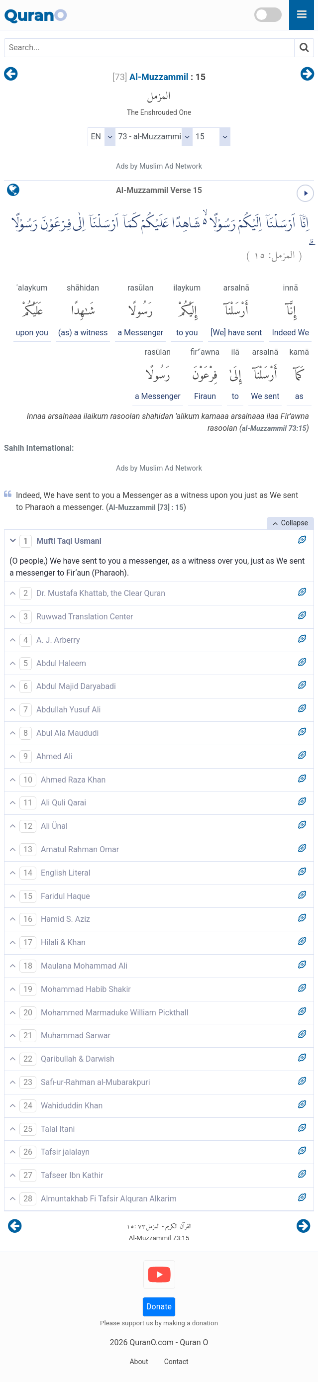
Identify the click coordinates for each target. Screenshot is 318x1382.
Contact (176, 1362)
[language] (13, 192)
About (138, 1362)
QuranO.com (151, 1342)
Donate (159, 1306)
